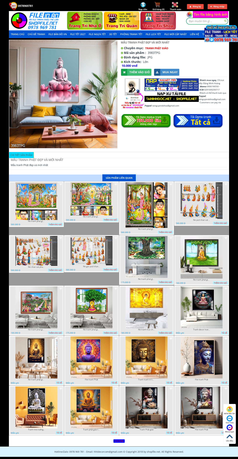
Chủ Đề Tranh (36, 34)
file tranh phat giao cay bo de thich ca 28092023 (91, 329)
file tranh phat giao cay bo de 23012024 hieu (146, 279)
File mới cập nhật (175, 34)
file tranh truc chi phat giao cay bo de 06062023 (146, 329)
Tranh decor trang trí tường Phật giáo (201, 329)
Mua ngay (166, 72)
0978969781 (21, 6)
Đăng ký (195, 6)
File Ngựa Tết (97, 34)
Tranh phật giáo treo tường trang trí (91, 429)
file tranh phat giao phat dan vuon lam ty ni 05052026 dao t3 (36, 221)
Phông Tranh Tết (131, 34)
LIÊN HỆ (194, 34)
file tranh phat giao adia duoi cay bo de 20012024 (201, 280)
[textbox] (207, 21)
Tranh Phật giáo (147, 429)
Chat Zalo (230, 419)
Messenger (229, 428)
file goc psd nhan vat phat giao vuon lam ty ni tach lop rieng (91, 266)
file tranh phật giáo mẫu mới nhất (36, 379)
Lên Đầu (229, 437)
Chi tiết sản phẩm (21, 155)
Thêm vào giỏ (135, 72)
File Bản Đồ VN (58, 34)
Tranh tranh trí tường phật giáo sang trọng (146, 379)
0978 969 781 (229, 410)
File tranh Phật (91, 379)
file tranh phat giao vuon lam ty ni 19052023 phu (36, 329)
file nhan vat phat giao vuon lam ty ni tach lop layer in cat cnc (36, 267)
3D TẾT (113, 34)
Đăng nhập (217, 6)
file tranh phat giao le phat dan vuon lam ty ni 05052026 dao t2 (146, 229)
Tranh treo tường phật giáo (36, 429)
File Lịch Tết (153, 34)
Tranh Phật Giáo (156, 48)
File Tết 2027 (77, 34)
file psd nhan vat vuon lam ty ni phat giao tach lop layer (201, 220)
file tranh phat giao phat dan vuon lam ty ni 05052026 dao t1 (91, 216)
